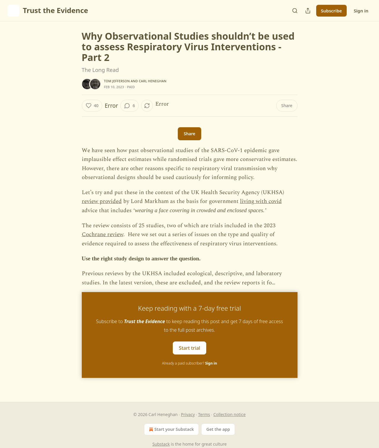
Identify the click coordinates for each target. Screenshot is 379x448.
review (91, 201)
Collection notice (229, 414)
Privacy (188, 414)
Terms (204, 414)
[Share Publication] (308, 11)
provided (111, 201)
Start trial (189, 348)
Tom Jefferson (117, 81)
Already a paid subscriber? (189, 363)
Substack (161, 444)
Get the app (218, 429)
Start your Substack (171, 429)
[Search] (295, 11)
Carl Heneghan (152, 81)
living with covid (261, 201)
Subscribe (331, 11)
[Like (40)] (92, 106)
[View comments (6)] (129, 106)
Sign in (361, 11)
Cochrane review (102, 234)
